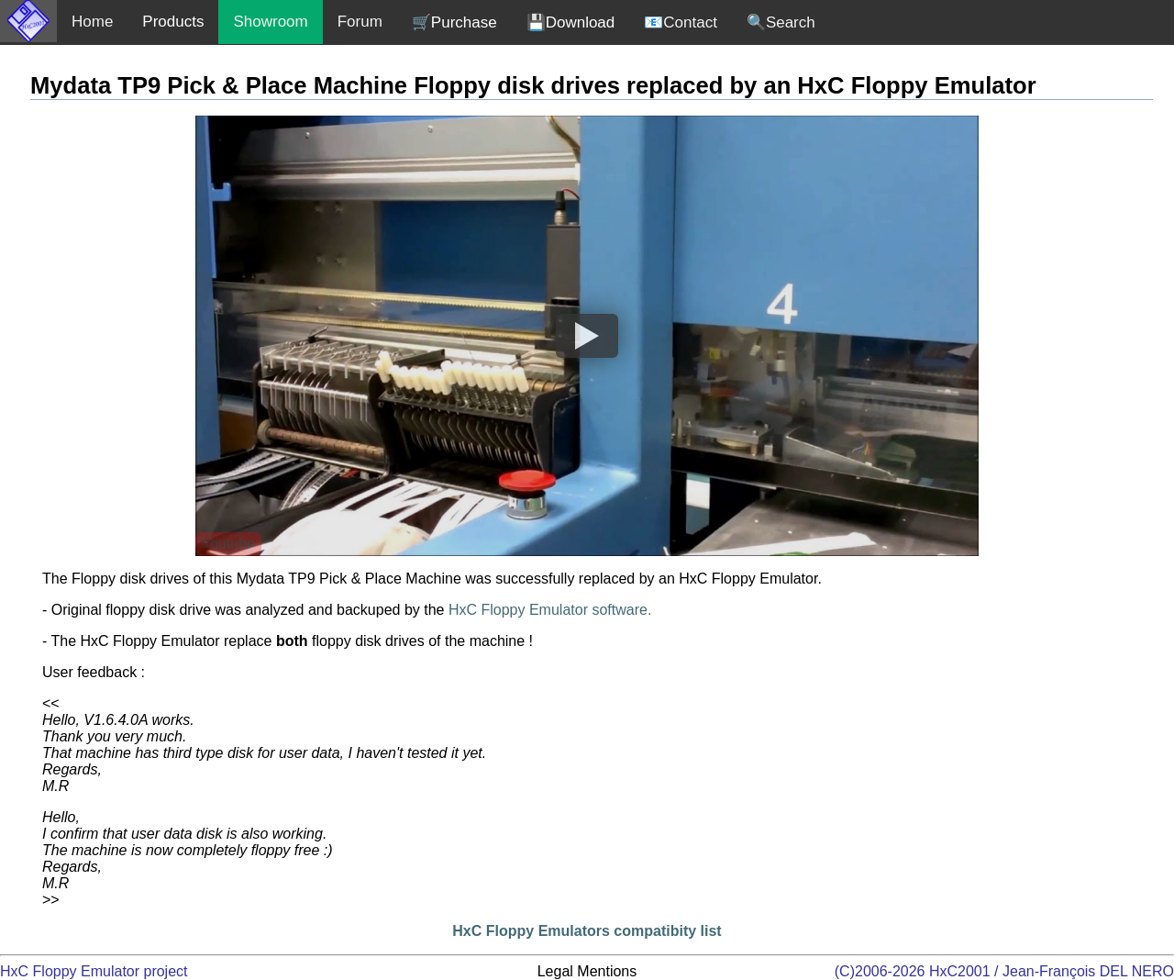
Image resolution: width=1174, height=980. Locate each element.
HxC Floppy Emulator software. (550, 610)
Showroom (270, 21)
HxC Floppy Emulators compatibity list (586, 931)
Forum (360, 21)
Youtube (228, 543)
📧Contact (680, 22)
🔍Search (781, 22)
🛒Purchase (454, 22)
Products (173, 21)
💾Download (570, 22)
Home (92, 21)
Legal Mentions (587, 971)
